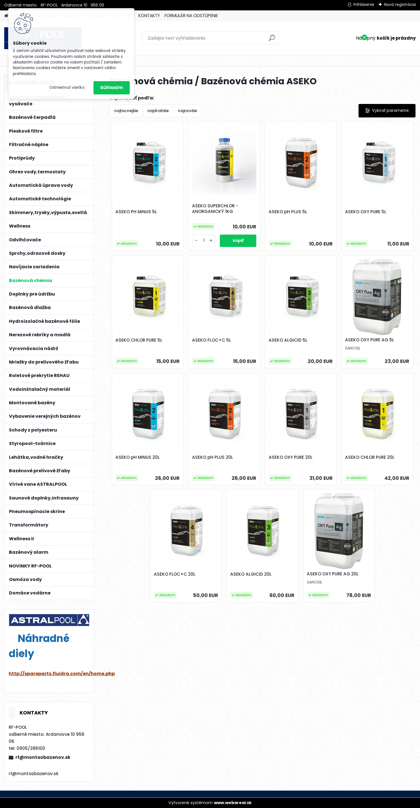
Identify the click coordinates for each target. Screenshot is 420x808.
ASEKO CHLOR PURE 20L (369, 457)
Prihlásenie (363, 4)
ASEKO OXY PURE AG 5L (369, 340)
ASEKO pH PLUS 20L (212, 457)
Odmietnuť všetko (67, 87)
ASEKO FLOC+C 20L (174, 574)
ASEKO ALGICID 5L (288, 340)
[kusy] (203, 240)
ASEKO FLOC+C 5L (211, 340)
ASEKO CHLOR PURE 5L (138, 340)
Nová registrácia (400, 4)
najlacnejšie (126, 111)
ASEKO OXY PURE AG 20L (333, 574)
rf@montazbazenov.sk (42, 757)
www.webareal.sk (233, 802)
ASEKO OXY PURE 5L (365, 212)
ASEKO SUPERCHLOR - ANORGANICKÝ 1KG (215, 208)
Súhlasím (111, 87)
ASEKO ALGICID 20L (250, 574)
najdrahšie (158, 111)
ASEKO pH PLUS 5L (288, 212)
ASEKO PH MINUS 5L (136, 212)
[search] (272, 40)
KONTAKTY (149, 16)
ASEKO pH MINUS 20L (137, 457)
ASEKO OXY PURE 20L (290, 457)
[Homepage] (6, 15)
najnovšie (187, 111)
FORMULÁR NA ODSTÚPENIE (191, 16)
